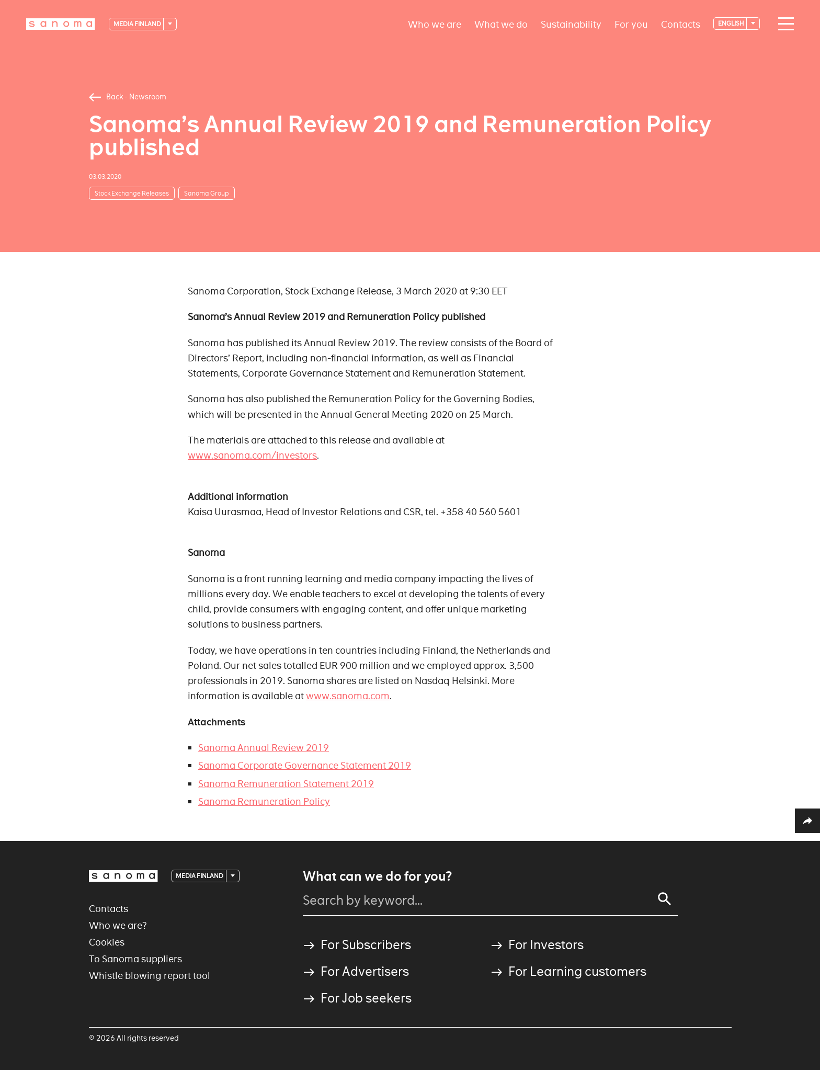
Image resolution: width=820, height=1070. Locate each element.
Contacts (680, 24)
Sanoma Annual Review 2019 (263, 748)
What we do (501, 24)
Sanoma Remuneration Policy (264, 801)
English (731, 23)
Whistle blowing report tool (149, 976)
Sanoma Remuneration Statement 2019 (286, 784)
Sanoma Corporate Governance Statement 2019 (304, 765)
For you (631, 24)
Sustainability (571, 24)
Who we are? (118, 925)
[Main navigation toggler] (783, 24)
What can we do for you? (377, 876)
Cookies (106, 942)
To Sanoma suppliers (135, 959)
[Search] (665, 899)
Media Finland (137, 24)
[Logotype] (60, 24)
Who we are (434, 24)
